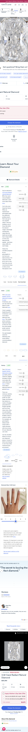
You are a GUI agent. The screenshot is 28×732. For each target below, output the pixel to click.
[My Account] (19, 4)
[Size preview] (5, 667)
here (3, 203)
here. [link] (14, 536)
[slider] (14, 520)
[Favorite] (25, 667)
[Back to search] (1, 629)
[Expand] (22, 490)
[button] (14, 180)
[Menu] (26, 4)
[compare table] (3, 729)
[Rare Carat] (5, 4)
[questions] (15, 77)
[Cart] (22, 4)
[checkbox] (3, 693)
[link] (14, 708)
